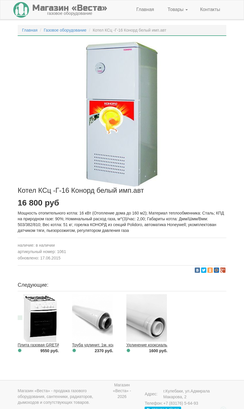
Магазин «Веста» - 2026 (122, 391)
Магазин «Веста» (34, 390)
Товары (177, 9)
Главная (145, 9)
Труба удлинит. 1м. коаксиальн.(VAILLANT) (112, 345)
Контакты (210, 9)
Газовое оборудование (65, 30)
